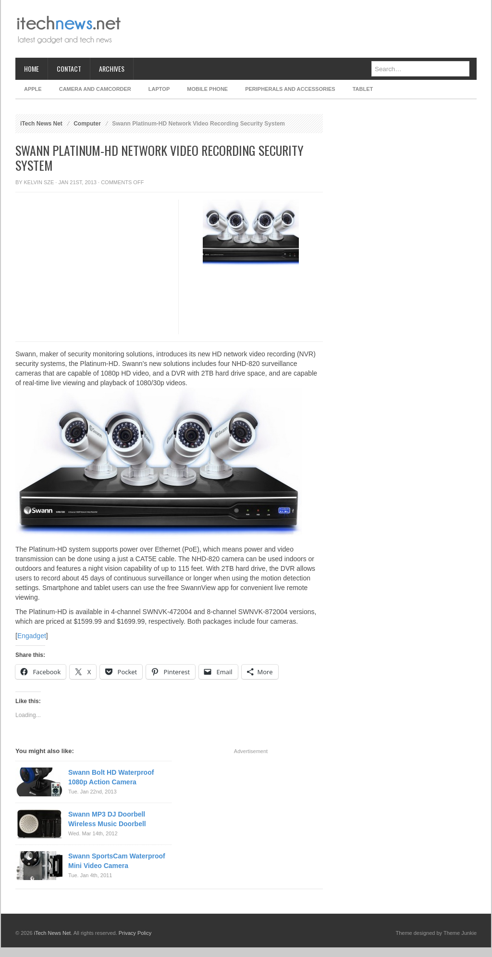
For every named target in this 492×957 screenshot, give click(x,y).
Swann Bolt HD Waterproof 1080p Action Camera (111, 777)
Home (31, 68)
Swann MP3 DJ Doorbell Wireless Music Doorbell (107, 819)
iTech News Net (41, 123)
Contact (69, 68)
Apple (33, 89)
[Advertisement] (302, 28)
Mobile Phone (207, 89)
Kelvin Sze (39, 182)
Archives (111, 68)
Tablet (363, 89)
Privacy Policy (135, 933)
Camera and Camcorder (95, 89)
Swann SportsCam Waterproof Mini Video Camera (116, 860)
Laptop (159, 89)
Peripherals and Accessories (290, 89)
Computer (87, 123)
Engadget (31, 636)
